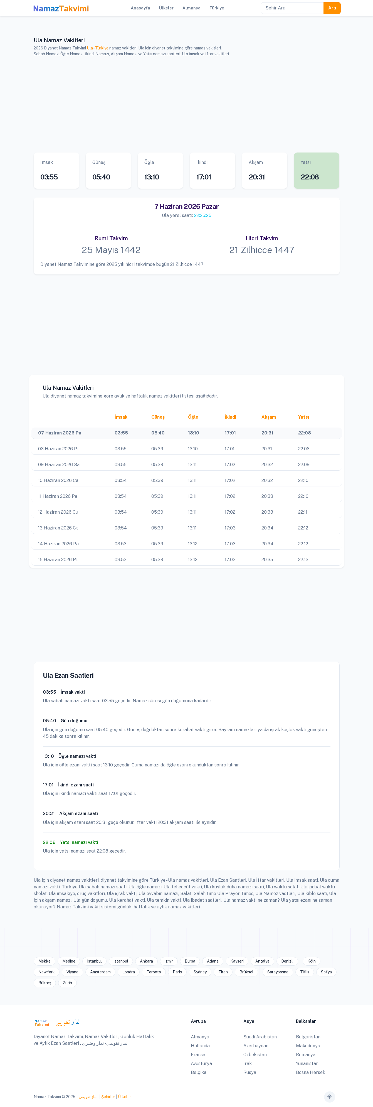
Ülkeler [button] (166, 8)
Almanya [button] (191, 8)
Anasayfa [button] (140, 8)
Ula (90, 48)
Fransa (198, 1054)
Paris (177, 972)
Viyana (72, 972)
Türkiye (101, 48)
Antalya (262, 961)
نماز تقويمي (88, 1096)
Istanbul (94, 961)
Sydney (200, 972)
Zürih (67, 983)
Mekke (44, 961)
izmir (169, 961)
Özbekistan (255, 1054)
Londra (128, 972)
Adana (213, 961)
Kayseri (237, 961)
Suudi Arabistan (260, 1036)
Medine (68, 961)
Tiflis (304, 972)
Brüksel (246, 972)
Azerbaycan (255, 1045)
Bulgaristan (308, 1036)
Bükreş (44, 983)
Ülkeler (124, 1096)
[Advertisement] (187, 105)
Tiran (223, 972)
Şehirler (108, 1096)
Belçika (198, 1072)
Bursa (190, 961)
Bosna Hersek (310, 1072)
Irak (247, 1063)
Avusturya (201, 1063)
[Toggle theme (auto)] (329, 1097)
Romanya (305, 1054)
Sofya (326, 972)
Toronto (154, 972)
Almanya (200, 1036)
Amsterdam (100, 972)
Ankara (146, 961)
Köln (311, 961)
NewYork (46, 972)
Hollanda (200, 1045)
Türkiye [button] (216, 8)
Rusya (249, 1072)
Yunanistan (307, 1063)
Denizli (287, 961)
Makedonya (308, 1045)
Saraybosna (277, 972)
